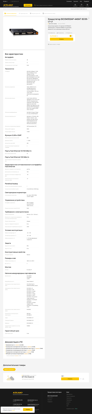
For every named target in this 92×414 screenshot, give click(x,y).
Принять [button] (28, 409)
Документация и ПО (36, 13)
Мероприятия (69, 394)
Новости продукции (71, 396)
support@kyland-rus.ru (33, 404)
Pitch (76, 408)
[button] (28, 5)
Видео (68, 403)
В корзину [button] (61, 39)
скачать (17, 345)
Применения (69, 400)
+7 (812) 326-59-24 (17, 404)
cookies (13, 410)
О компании (69, 1)
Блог (81, 1)
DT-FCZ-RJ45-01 (28, 377)
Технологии (69, 398)
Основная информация (11, 13)
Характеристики (24, 13)
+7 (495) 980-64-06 (14, 1)
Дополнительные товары (49, 13)
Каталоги (68, 402)
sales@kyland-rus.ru (33, 400)
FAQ (67, 405)
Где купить (75, 1)
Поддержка (86, 1)
